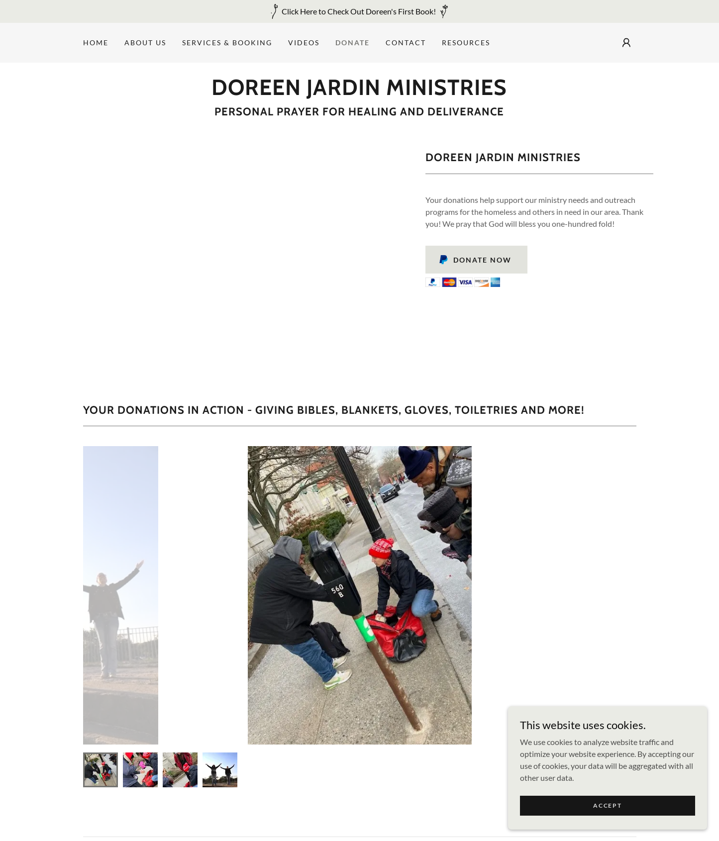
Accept (607, 805)
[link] (359, 91)
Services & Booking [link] (227, 42)
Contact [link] (406, 42)
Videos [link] (303, 42)
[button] (626, 43)
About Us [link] (145, 42)
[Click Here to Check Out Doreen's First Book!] (359, 11)
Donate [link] (352, 42)
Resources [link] (466, 42)
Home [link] (95, 42)
